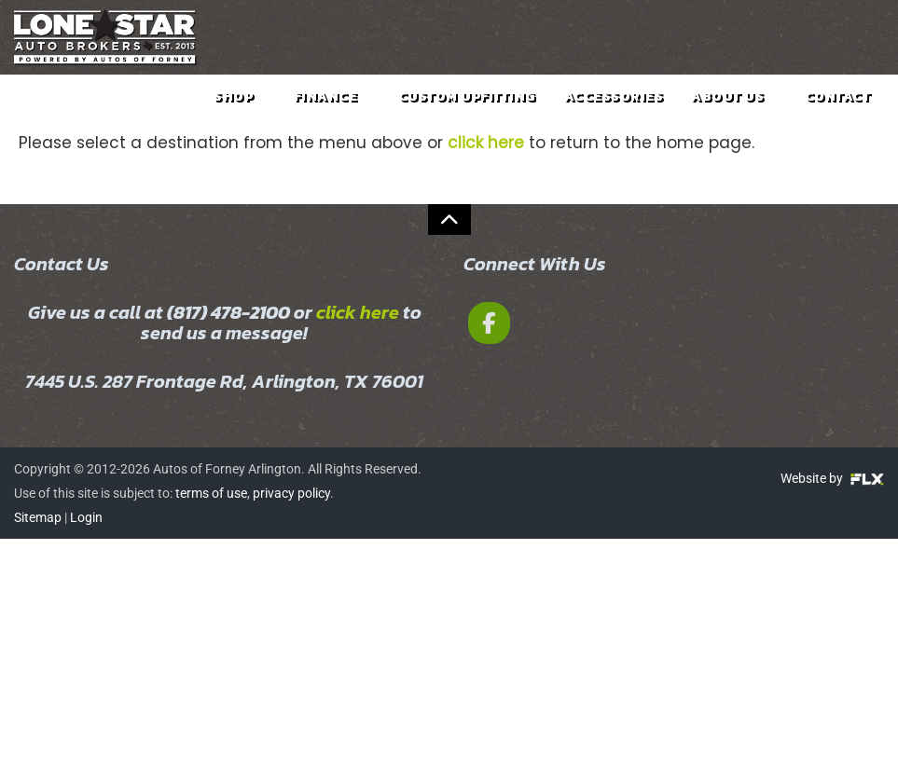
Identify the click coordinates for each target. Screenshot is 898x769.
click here (357, 312)
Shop (240, 110)
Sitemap (38, 517)
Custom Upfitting (467, 110)
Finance (332, 110)
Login (86, 517)
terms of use (211, 493)
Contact (838, 110)
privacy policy (291, 493)
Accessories (614, 110)
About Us (734, 110)
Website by (832, 478)
